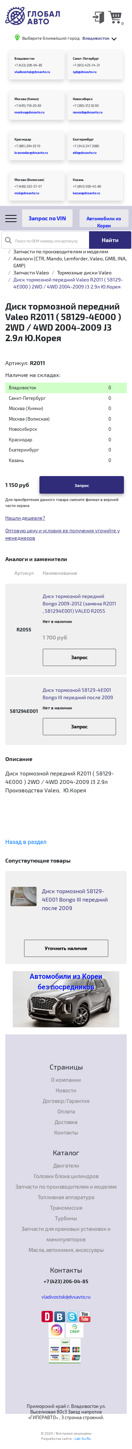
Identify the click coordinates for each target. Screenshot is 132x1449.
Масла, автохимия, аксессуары (66, 1250)
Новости (66, 1090)
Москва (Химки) (26, 99)
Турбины (66, 1218)
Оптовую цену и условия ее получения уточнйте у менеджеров (62, 534)
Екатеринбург (83, 139)
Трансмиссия (66, 1207)
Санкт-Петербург (86, 58)
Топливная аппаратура (66, 1197)
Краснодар (22, 139)
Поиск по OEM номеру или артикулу (41, 239)
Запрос (82, 485)
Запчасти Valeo (31, 272)
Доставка (66, 1122)
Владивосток (24, 58)
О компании (66, 1080)
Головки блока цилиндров (66, 1176)
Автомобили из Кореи (104, 221)
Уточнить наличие (66, 948)
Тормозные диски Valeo (84, 272)
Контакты (66, 1132)
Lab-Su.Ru (83, 1438)
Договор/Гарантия (66, 1101)
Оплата (66, 1111)
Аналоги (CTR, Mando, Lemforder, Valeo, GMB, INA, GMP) (70, 261)
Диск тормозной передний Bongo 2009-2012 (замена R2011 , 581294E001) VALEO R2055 (79, 603)
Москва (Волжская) (29, 180)
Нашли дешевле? (25, 518)
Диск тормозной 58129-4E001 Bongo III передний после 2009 (78, 693)
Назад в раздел (25, 842)
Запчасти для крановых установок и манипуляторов (66, 1234)
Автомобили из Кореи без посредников (66, 981)
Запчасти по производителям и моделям (60, 251)
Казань (78, 180)
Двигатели (66, 1165)
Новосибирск (83, 99)
